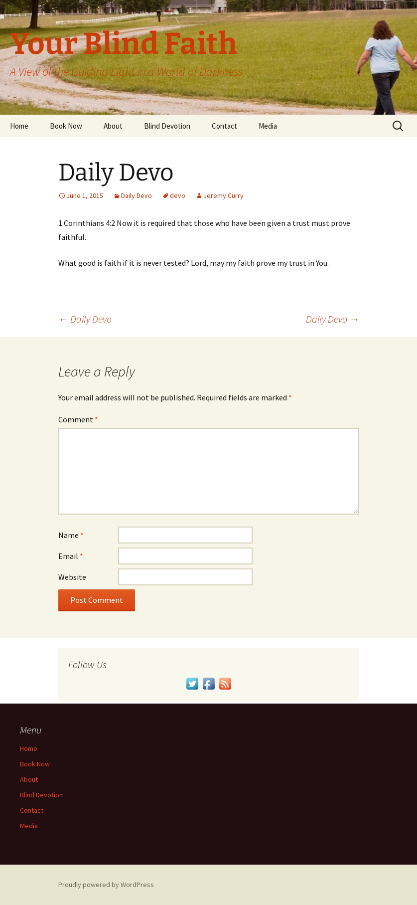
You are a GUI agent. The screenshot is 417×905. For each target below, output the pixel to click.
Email (70, 556)
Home (19, 126)
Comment (78, 419)
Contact (224, 126)
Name (71, 535)
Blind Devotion (167, 126)
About (113, 126)
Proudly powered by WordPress (106, 884)
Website (72, 577)
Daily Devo (136, 195)
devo (177, 195)
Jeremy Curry (223, 195)
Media (268, 126)
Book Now (66, 126)
